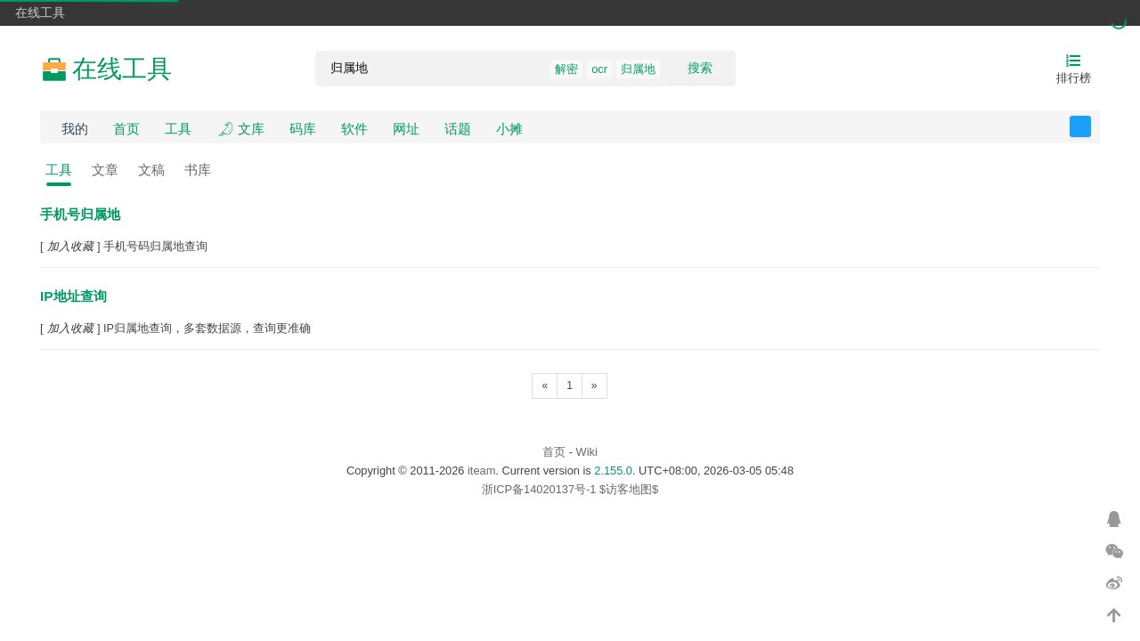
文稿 (151, 169)
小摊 (509, 128)
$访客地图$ (628, 489)
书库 (197, 169)
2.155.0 (613, 470)
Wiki (587, 451)
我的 (74, 128)
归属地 (638, 69)
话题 (457, 128)
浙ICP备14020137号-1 (539, 489)
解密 (566, 69)
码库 (302, 128)
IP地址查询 (73, 296)
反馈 (1090, 126)
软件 (354, 128)
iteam (481, 470)
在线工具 (40, 12)
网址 (406, 128)
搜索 (700, 68)
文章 (105, 169)
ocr (599, 69)
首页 (126, 128)
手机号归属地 (80, 214)
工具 (178, 128)
